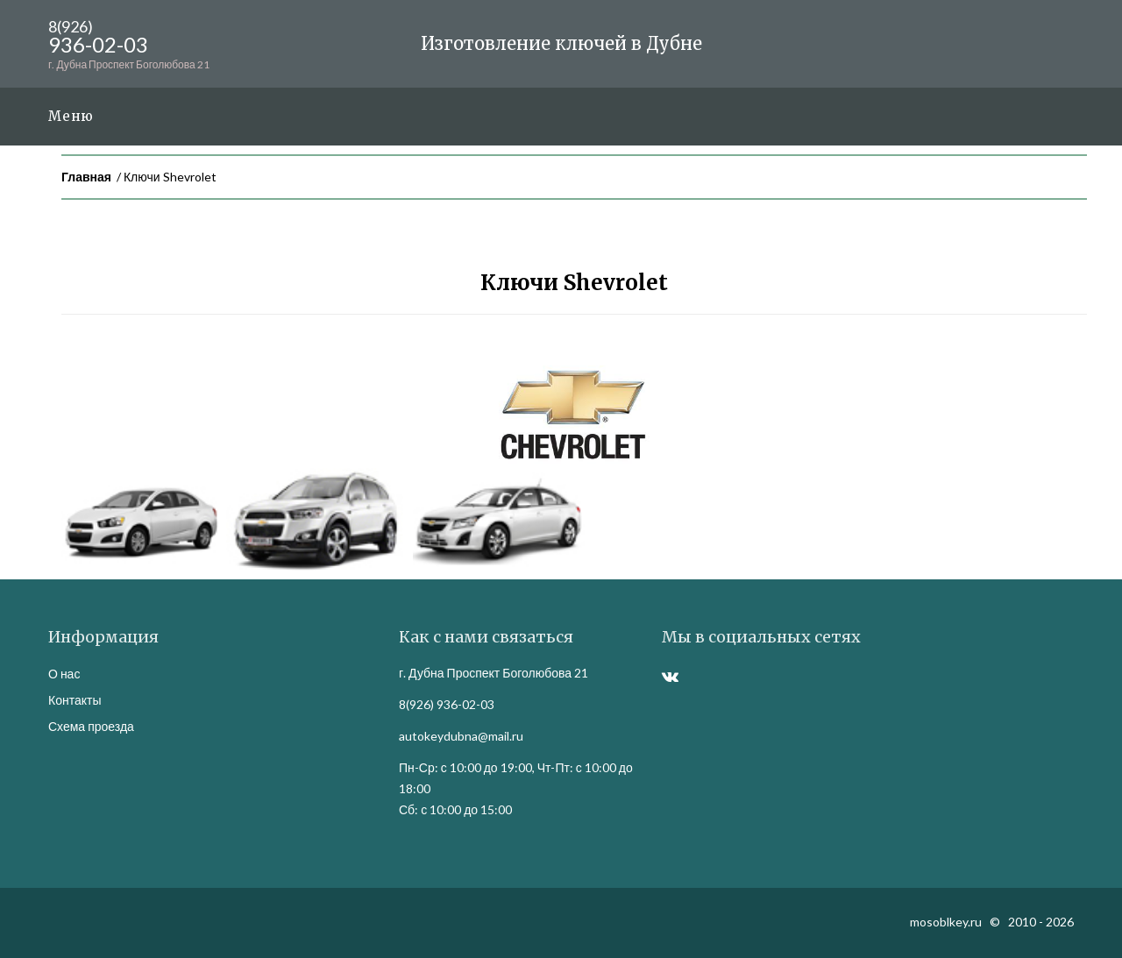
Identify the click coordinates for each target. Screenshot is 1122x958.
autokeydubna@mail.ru (461, 735)
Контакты (74, 699)
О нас (64, 673)
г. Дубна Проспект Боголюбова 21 (493, 672)
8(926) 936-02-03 (446, 704)
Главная (86, 176)
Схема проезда (91, 726)
